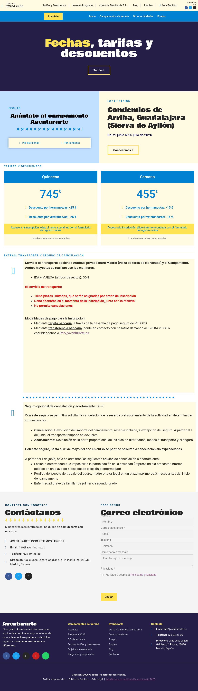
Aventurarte (20, 624)
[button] (53, 16)
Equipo (161, 16)
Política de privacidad (143, 574)
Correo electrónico (113, 527)
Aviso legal (97, 679)
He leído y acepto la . (131, 574)
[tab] (29, 143)
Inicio (92, 16)
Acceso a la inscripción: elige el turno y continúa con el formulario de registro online (51, 229)
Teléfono (106, 539)
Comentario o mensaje (114, 552)
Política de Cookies (78, 679)
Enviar (109, 596)
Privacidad (108, 568)
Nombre (106, 515)
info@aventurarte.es (74, 333)
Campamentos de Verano (114, 16)
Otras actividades (143, 16)
